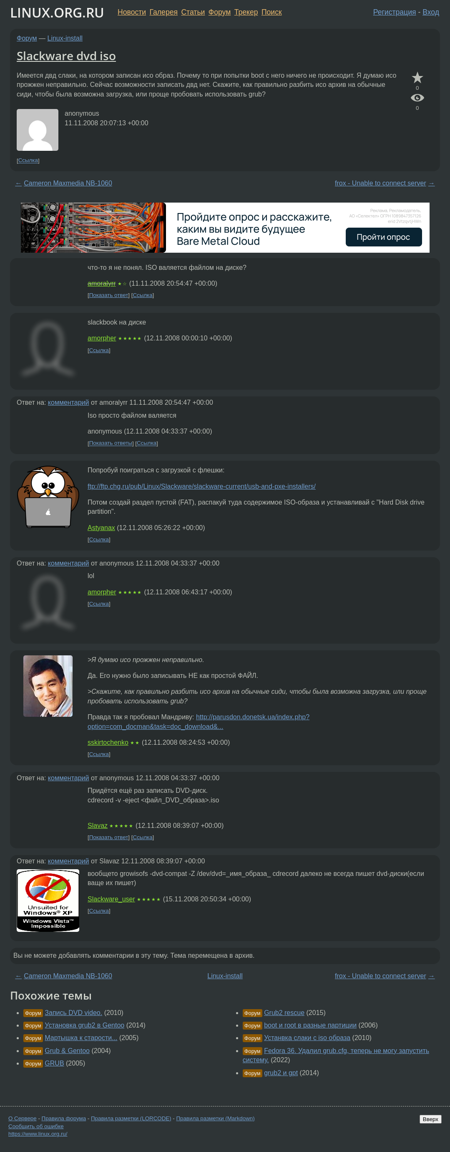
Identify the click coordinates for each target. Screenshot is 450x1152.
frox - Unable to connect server (380, 183)
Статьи (193, 12)
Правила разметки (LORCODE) (131, 1118)
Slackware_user (111, 899)
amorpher (102, 338)
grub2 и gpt (281, 1072)
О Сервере (22, 1118)
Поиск (271, 12)
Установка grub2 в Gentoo (84, 1025)
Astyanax (101, 527)
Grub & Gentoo (67, 1050)
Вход (430, 12)
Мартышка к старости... (81, 1037)
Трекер (246, 12)
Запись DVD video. (73, 1012)
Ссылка (28, 160)
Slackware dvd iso (66, 55)
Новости (132, 12)
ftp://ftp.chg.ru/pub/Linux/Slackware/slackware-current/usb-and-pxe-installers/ (202, 486)
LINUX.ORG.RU (57, 12)
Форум (220, 12)
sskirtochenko (108, 742)
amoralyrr (102, 283)
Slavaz (98, 825)
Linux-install (65, 38)
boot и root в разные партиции (310, 1025)
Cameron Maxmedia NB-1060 (68, 183)
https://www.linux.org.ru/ (37, 1134)
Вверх (430, 1119)
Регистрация (394, 12)
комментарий (68, 402)
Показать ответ (108, 295)
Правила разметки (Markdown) (215, 1118)
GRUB (54, 1063)
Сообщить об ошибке (36, 1126)
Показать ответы (110, 443)
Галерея (164, 12)
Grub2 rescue (284, 1012)
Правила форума (64, 1118)
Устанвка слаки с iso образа (307, 1037)
